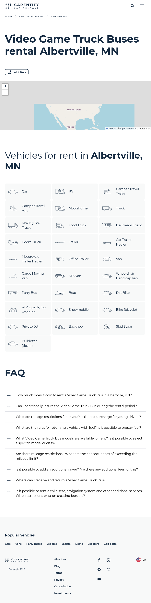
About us (60, 559)
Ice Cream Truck (122, 225)
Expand (76, 124)
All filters (16, 72)
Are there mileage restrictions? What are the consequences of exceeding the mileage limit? (76, 456)
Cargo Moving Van (26, 276)
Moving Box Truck (24, 225)
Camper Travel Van (26, 208)
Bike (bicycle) (119, 310)
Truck (113, 208)
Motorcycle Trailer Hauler (25, 259)
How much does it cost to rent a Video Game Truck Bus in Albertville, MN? (74, 395)
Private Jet (23, 327)
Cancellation (62, 586)
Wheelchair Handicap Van (120, 276)
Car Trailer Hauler (117, 242)
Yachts (66, 543)
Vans (18, 543)
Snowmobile (72, 310)
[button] (5, 87)
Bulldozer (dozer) (22, 343)
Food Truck (71, 225)
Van (112, 259)
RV (64, 191)
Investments (62, 593)
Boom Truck (24, 242)
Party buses (34, 543)
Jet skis (52, 543)
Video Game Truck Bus (31, 16)
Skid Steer (117, 327)
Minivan (68, 276)
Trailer (66, 242)
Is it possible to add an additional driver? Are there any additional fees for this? (77, 469)
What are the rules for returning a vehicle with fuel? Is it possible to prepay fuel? (78, 427)
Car (17, 191)
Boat (65, 293)
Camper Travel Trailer (120, 191)
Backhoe (69, 327)
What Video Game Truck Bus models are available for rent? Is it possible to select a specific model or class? (79, 441)
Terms (58, 572)
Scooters (93, 543)
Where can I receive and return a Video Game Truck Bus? (61, 480)
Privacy (59, 579)
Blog (57, 566)
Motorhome (71, 208)
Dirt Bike (116, 293)
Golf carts (110, 543)
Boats (79, 543)
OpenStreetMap (128, 128)
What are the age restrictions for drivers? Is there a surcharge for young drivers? (78, 417)
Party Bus (22, 293)
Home (8, 16)
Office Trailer (71, 259)
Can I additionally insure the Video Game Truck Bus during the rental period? (76, 406)
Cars (8, 543)
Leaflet (111, 128)
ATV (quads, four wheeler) (27, 310)
